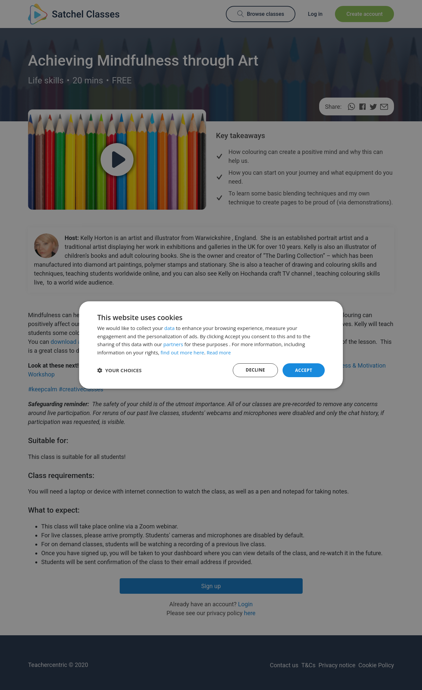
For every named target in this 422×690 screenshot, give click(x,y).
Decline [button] (254, 370)
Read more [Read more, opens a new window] (219, 352)
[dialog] (211, 345)
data (169, 327)
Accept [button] (303, 370)
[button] (119, 370)
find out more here (182, 352)
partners (173, 344)
